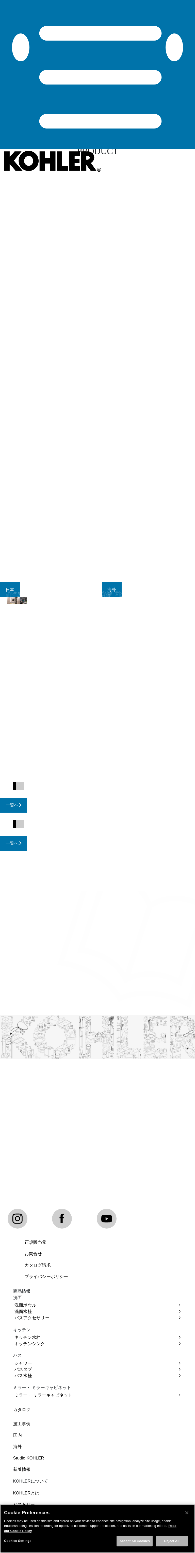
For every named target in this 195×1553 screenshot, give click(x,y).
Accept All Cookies (134, 1543)
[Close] (186, 1515)
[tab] (10, 589)
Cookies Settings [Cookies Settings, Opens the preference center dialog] (17, 1543)
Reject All (171, 1543)
